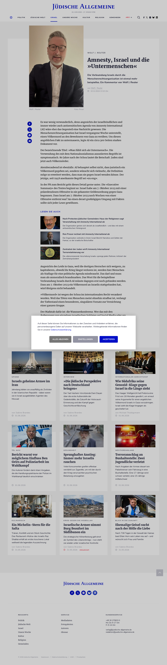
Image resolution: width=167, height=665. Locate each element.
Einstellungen (85, 339)
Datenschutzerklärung (61, 329)
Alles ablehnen (60, 339)
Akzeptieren (109, 339)
